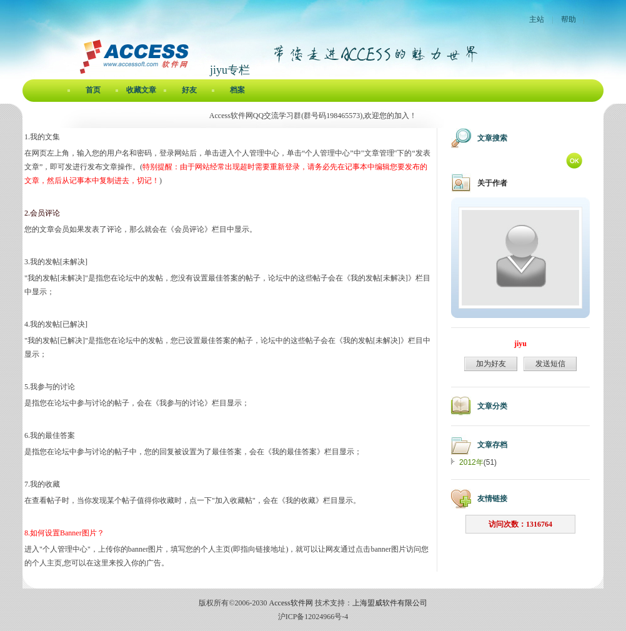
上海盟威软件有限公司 (389, 603)
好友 (189, 90)
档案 (237, 90)
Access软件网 (291, 603)
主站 (536, 19)
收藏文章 (141, 90)
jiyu (520, 343)
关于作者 (492, 183)
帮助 (568, 19)
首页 (93, 90)
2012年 (471, 462)
